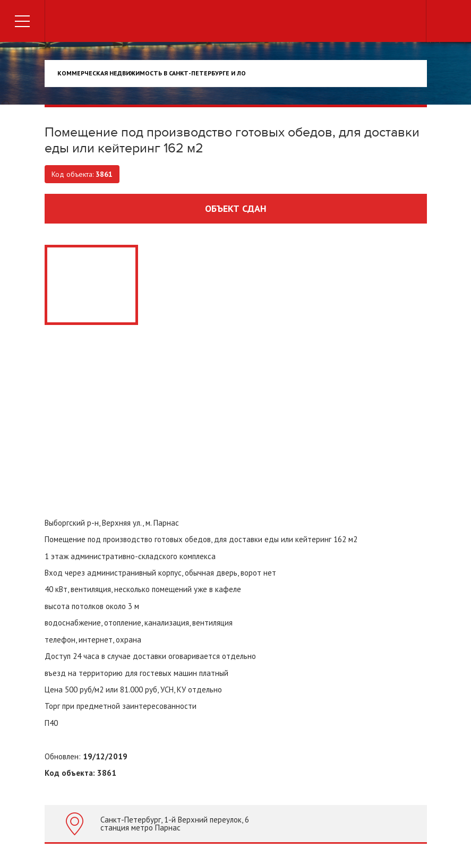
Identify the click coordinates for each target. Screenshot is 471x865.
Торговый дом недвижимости (236, 22)
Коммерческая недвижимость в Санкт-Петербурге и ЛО (151, 73)
